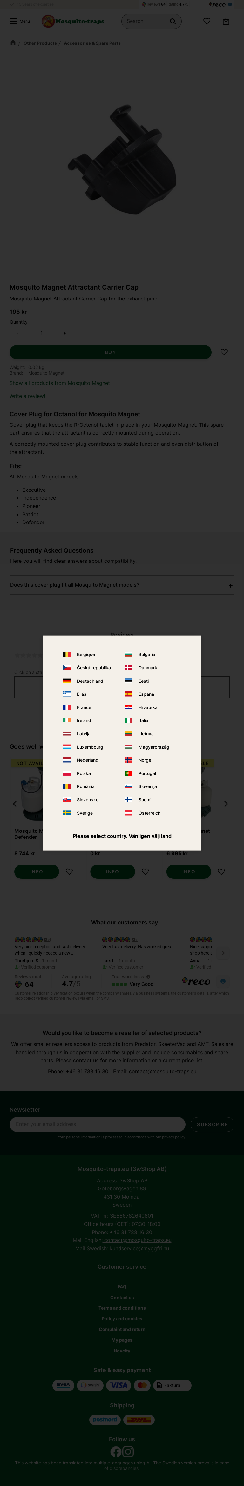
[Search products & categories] (151, 21)
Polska (84, 773)
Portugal (147, 773)
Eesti (144, 680)
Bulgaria (147, 654)
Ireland (84, 720)
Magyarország (154, 746)
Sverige (85, 812)
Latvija (84, 733)
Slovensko (87, 799)
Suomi (145, 799)
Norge (145, 760)
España (146, 694)
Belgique (86, 654)
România (86, 786)
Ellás (81, 694)
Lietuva (146, 733)
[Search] (173, 21)
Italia (143, 720)
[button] (18, 21)
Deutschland (90, 680)
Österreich (149, 812)
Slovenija (148, 786)
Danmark (148, 667)
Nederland (87, 760)
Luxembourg (90, 746)
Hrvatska (148, 707)
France (84, 707)
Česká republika (94, 667)
